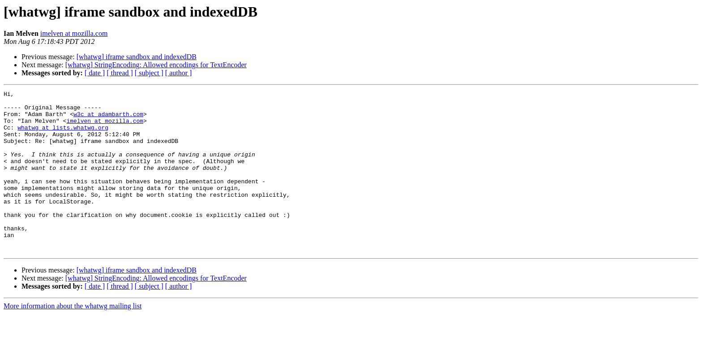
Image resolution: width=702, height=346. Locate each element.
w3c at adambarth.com (108, 119)
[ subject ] (149, 73)
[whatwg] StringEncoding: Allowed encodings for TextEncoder (156, 65)
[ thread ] (120, 73)
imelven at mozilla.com (74, 33)
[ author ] (178, 73)
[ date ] (95, 73)
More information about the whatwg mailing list (72, 338)
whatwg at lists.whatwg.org (62, 135)
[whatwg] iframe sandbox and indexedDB (137, 57)
